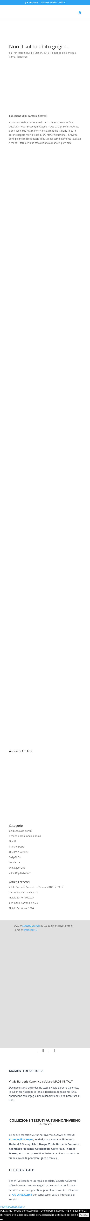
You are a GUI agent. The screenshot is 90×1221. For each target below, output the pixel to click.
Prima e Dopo (16, 846)
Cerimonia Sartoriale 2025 (23, 902)
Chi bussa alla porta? (20, 830)
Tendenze (22, 56)
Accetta (84, 1214)
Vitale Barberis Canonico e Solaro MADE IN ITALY (36, 887)
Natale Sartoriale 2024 (21, 908)
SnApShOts (15, 857)
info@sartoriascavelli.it (12, 1206)
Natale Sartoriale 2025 (21, 897)
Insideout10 (30, 929)
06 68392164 (32, 2)
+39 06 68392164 (22, 1194)
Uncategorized (17, 867)
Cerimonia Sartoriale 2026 (23, 892)
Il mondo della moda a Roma (25, 836)
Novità (12, 841)
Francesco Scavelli (22, 52)
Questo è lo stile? (18, 852)
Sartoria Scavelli (31, 925)
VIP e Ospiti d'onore (20, 873)
